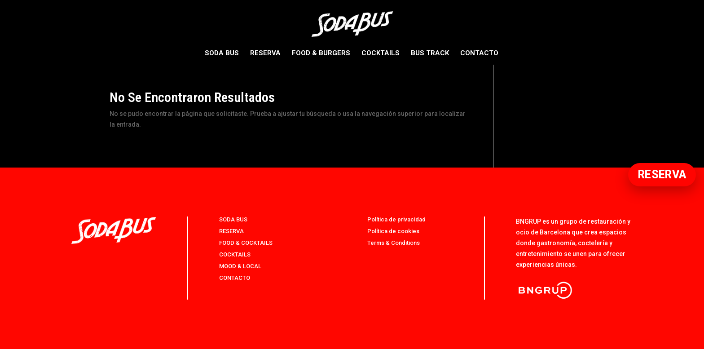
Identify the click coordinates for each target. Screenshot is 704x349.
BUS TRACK (430, 53)
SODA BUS (222, 53)
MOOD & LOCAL (240, 266)
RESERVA (265, 53)
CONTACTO (479, 53)
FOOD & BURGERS (321, 53)
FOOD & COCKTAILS (246, 242)
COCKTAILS (380, 53)
